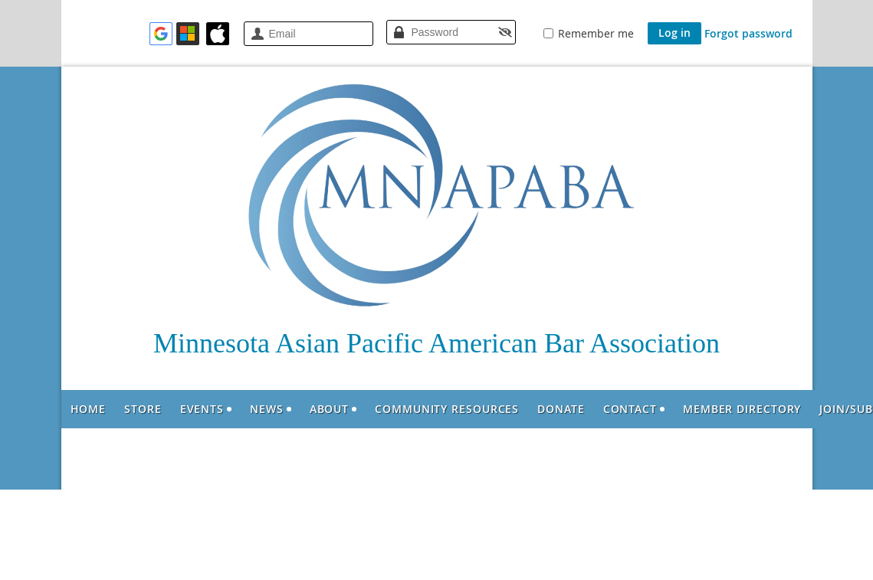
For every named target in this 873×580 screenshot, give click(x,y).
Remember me (596, 33)
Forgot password (748, 33)
